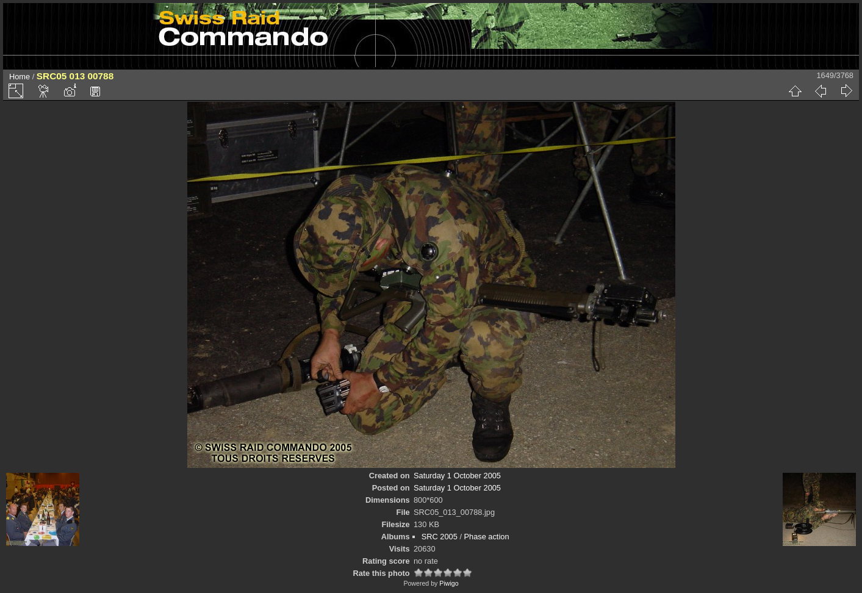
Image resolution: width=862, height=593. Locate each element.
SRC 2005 (440, 536)
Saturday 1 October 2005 (457, 475)
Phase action (486, 536)
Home (19, 76)
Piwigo (448, 583)
